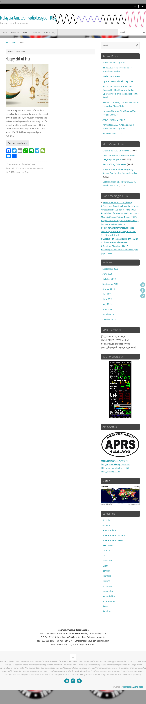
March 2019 (108, 325)
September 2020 (110, 279)
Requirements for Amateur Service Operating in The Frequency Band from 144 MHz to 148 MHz (120, 243)
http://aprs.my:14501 (111, 482)
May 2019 (107, 315)
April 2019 (107, 320)
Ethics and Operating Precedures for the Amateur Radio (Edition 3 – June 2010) (119, 210)
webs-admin (14, 164)
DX (104, 566)
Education (107, 571)
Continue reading (18, 143)
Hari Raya (25, 172)
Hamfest (107, 587)
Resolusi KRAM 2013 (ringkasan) (118, 202)
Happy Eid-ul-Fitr (18, 59)
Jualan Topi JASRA (111, 76)
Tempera (127, 698)
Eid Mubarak (14, 172)
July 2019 (107, 305)
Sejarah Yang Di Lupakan (114, 164)
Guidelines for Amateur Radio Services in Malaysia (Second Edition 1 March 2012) (119, 221)
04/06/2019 (30, 164)
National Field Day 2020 (114, 62)
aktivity (106, 536)
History (106, 592)
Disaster (107, 561)
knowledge (108, 602)
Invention (107, 597)
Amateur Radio (110, 541)
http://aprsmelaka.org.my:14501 (117, 475)
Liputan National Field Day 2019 (118, 81)
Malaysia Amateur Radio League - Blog (28, 18)
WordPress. (138, 698)
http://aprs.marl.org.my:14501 (120, 457)
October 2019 (109, 290)
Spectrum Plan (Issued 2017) (115, 257)
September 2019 (110, 295)
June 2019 (107, 310)
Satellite (106, 622)
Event (19, 168)
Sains (105, 617)
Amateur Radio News (113, 551)
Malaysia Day (109, 607)
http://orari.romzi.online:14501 (116, 479)
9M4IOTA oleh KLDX (112, 133)
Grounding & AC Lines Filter (116, 150)
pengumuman (36, 168)
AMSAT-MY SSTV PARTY (114, 120)
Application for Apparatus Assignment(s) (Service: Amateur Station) (117, 232)
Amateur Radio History (114, 546)
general (26, 168)
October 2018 (109, 330)
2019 (14, 42)
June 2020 (107, 285)
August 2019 (109, 300)
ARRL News (108, 556)
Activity (12, 168)
